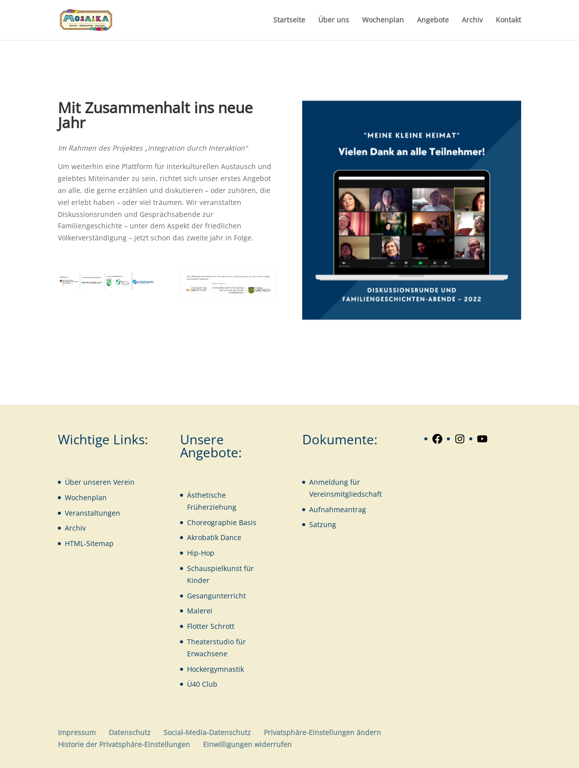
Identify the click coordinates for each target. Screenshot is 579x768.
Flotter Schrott (210, 626)
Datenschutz (130, 732)
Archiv (472, 20)
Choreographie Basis (221, 522)
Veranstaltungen (92, 513)
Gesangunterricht (216, 595)
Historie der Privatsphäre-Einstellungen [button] (124, 744)
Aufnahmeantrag (337, 509)
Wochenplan (383, 20)
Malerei (199, 610)
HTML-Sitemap (89, 543)
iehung (224, 507)
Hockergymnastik (215, 669)
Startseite (289, 20)
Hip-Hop (200, 553)
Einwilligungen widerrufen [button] (247, 744)
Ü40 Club (202, 684)
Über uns (333, 20)
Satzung (322, 524)
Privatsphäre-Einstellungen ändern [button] (322, 732)
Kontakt (508, 20)
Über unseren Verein (100, 482)
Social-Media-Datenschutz (207, 732)
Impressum (77, 732)
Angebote (433, 20)
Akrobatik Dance (214, 537)
